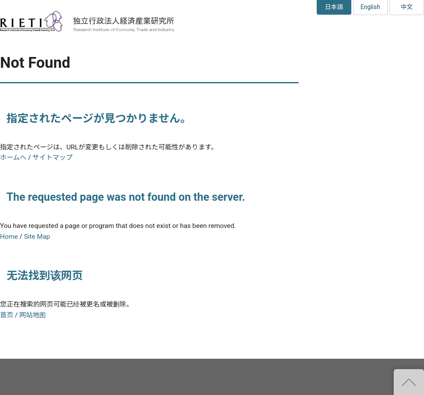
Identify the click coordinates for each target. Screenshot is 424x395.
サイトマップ (52, 157)
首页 (6, 315)
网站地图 (32, 315)
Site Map (37, 236)
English (370, 6)
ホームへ (13, 157)
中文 (407, 6)
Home (9, 236)
